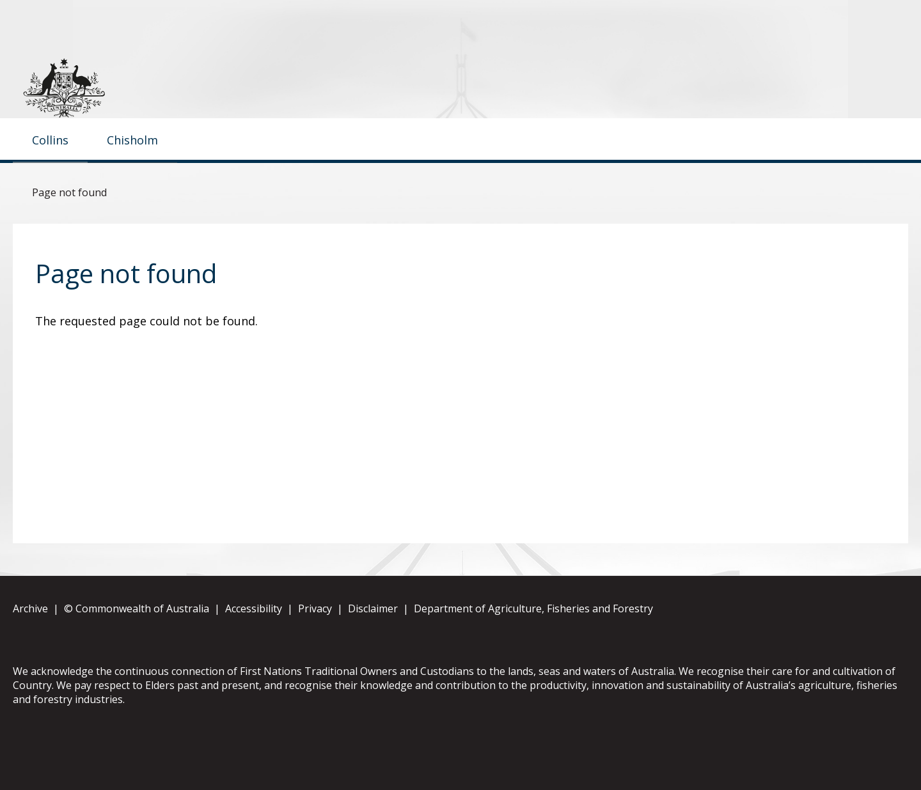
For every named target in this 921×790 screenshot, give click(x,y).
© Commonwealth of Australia (136, 650)
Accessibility (253, 650)
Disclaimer (373, 650)
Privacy (315, 650)
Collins (50, 181)
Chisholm (132, 181)
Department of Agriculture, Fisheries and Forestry (533, 650)
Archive (30, 650)
